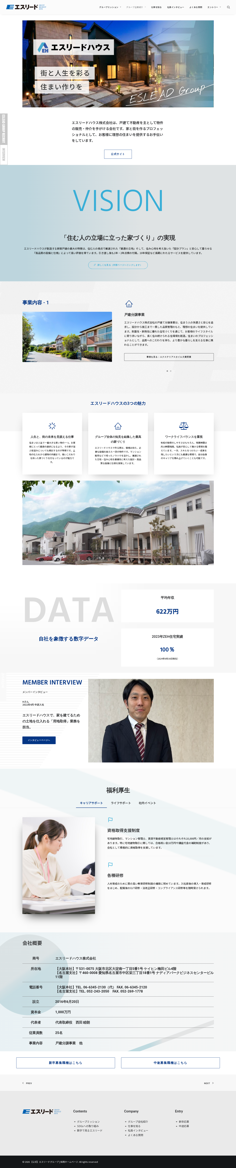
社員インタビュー (175, 7)
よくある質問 (195, 7)
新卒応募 (184, 1121)
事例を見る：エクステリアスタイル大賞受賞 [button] (169, 357)
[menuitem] (110, 7)
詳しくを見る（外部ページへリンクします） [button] (118, 265)
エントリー (214, 7)
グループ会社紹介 (138, 1121)
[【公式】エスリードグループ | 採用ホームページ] (26, 7)
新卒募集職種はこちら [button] (65, 1063)
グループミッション (110, 7)
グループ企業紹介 (136, 7)
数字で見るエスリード (89, 1130)
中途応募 (184, 1126)
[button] (228, 7)
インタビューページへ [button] (39, 740)
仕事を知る (156, 7)
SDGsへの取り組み (88, 1126)
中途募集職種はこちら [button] (170, 1063)
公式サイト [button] (118, 154)
